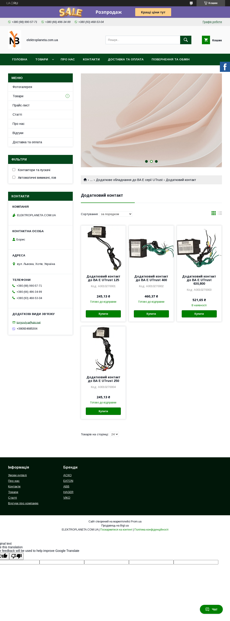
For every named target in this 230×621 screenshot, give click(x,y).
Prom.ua (136, 521)
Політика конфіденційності (151, 529)
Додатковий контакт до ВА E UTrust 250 (103, 379)
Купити (103, 313)
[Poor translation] (16, 556)
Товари (41, 59)
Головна (19, 59)
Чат (211, 609)
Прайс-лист (21, 105)
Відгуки (18, 133)
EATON (68, 480)
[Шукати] (185, 40)
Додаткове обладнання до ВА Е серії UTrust (129, 180)
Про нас (68, 59)
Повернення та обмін (171, 59)
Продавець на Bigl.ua (115, 525)
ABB (66, 486)
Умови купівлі (17, 475)
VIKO (66, 497)
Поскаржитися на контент (116, 529)
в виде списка (220, 214)
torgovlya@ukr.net (28, 322)
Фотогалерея (22, 87)
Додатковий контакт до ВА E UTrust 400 (151, 278)
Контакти (91, 59)
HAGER (68, 492)
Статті (17, 114)
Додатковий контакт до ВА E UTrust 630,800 (199, 280)
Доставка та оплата (126, 59)
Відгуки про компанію (23, 503)
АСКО (67, 475)
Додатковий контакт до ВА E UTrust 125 (103, 278)
